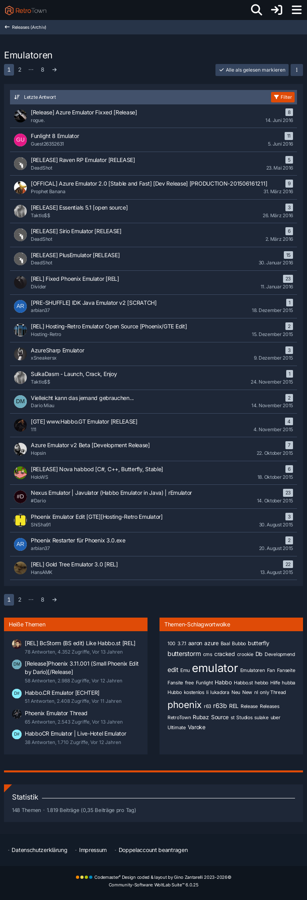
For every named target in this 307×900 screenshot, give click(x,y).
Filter (282, 97)
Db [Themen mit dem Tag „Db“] (259, 653)
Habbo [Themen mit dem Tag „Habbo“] (223, 682)
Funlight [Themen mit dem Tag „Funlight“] (204, 683)
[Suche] (257, 10)
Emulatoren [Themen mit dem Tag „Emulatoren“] (252, 670)
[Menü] (297, 10)
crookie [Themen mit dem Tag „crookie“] (245, 654)
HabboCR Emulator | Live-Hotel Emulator (75, 733)
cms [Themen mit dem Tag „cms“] (207, 654)
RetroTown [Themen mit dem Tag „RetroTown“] (179, 717)
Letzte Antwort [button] (40, 97)
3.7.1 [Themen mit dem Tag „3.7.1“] (181, 643)
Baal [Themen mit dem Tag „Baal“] (225, 643)
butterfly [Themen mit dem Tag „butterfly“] (258, 643)
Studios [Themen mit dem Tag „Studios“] (244, 717)
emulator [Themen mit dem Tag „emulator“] (215, 668)
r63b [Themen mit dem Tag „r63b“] (220, 706)
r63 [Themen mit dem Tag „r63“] (207, 706)
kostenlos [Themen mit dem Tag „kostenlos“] (194, 692)
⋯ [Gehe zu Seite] (31, 69)
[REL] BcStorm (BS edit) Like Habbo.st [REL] (80, 643)
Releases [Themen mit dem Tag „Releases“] (269, 706)
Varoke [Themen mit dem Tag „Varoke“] (196, 727)
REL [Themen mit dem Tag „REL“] (234, 705)
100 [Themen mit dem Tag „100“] (171, 643)
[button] (297, 70)
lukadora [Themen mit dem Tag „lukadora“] (219, 692)
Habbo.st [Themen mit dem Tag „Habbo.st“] (243, 683)
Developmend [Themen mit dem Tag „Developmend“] (280, 654)
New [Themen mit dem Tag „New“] (247, 692)
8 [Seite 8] (42, 69)
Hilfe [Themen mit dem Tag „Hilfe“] (275, 683)
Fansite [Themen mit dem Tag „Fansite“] (175, 683)
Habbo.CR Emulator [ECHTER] (62, 692)
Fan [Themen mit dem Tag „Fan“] (271, 670)
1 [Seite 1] (9, 69)
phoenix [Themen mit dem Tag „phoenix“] (184, 704)
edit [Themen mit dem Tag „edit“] (172, 670)
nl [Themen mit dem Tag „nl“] (256, 692)
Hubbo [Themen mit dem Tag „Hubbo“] (174, 692)
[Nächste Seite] (54, 70)
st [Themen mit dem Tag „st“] (232, 717)
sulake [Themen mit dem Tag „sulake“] (261, 717)
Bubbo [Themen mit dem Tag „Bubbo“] (239, 643)
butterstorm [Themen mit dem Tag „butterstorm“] (184, 654)
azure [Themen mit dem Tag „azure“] (211, 643)
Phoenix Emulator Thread (56, 713)
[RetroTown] (25, 10)
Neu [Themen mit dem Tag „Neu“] (235, 692)
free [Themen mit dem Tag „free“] (189, 683)
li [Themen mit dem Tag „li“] (207, 692)
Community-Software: (154, 885)
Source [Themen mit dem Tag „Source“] (220, 717)
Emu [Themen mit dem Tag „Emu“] (185, 670)
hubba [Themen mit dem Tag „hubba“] (288, 683)
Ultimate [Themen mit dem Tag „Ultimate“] (176, 727)
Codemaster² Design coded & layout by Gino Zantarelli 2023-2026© (162, 877)
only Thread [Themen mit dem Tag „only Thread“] (273, 692)
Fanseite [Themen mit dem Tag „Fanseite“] (286, 670)
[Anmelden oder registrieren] (277, 10)
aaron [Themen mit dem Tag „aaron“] (195, 643)
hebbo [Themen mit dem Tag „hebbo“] (261, 683)
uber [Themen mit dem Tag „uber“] (276, 717)
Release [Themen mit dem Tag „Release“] (249, 706)
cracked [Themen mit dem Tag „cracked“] (224, 653)
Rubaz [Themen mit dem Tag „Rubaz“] (201, 717)
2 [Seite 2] (20, 69)
